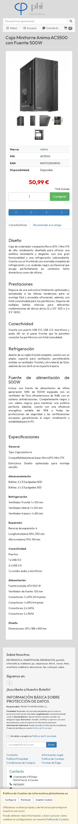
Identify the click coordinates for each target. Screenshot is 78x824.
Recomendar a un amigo (47, 225)
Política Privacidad (17, 759)
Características (18, 225)
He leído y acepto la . (33, 736)
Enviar (51, 744)
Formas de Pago (51, 762)
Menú (11, 28)
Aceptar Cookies (44, 799)
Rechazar (26, 799)
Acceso (29, 28)
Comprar (59, 196)
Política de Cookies (57, 819)
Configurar (10, 799)
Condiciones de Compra (20, 762)
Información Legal (52, 755)
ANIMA (44, 149)
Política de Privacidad (42, 728)
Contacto (50, 28)
